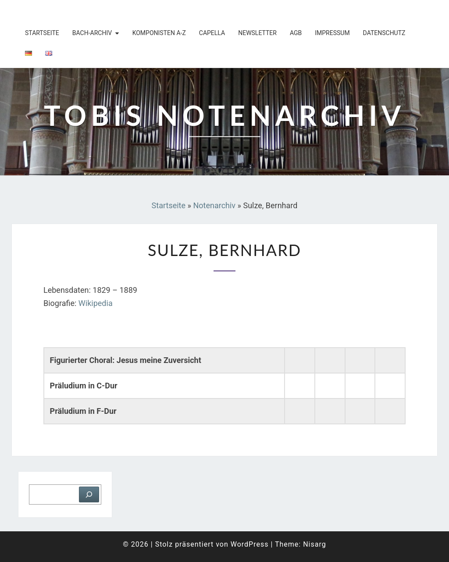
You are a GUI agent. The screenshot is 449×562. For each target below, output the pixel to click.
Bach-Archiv (92, 32)
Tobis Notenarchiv (68, 11)
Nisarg (314, 544)
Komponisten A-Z (159, 32)
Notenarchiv (214, 205)
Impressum (332, 32)
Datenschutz (384, 32)
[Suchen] (89, 494)
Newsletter (257, 32)
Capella (212, 32)
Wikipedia (95, 303)
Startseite (42, 32)
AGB (296, 32)
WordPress (250, 544)
